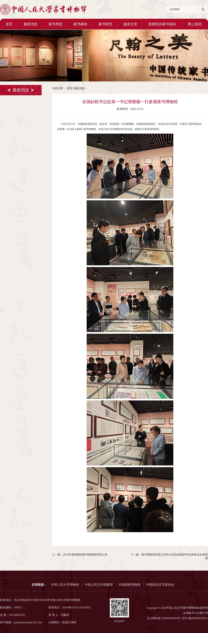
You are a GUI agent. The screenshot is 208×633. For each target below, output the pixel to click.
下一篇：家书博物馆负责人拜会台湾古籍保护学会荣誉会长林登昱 (169, 556)
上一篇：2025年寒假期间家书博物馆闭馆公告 (79, 554)
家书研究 (105, 24)
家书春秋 (80, 24)
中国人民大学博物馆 (65, 584)
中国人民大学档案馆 (99, 584)
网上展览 (195, 24)
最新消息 (30, 24)
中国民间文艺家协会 (160, 584)
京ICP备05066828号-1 (195, 618)
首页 (9, 24)
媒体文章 (130, 24)
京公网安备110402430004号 (163, 618)
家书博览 (55, 24)
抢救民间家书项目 (162, 24)
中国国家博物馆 (129, 584)
